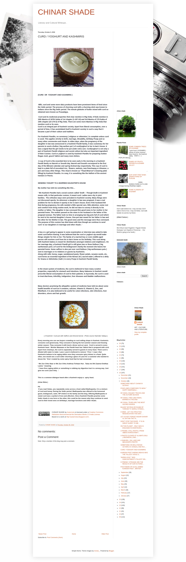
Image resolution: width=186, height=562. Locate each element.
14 (120, 502)
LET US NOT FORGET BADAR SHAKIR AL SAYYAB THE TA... (134, 417)
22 (120, 355)
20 (120, 361)
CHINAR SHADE (66, 12)
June (123, 481)
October (124, 381)
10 (120, 514)
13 (120, 505)
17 (120, 370)
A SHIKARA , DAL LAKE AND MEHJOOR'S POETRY (130, 441)
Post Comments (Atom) (55, 537)
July (122, 478)
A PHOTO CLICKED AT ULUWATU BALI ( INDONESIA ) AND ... (134, 436)
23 (120, 352)
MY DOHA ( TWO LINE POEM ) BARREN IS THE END (131, 398)
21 (120, 358)
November (124, 378)
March (123, 490)
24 (120, 349)
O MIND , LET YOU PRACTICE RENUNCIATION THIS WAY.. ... (132, 413)
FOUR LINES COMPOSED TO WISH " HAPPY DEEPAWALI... (133, 389)
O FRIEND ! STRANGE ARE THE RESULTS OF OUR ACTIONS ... (132, 463)
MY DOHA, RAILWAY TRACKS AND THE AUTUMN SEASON (132, 394)
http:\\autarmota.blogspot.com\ (77, 417)
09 (120, 517)
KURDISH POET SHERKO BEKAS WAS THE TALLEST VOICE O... (134, 453)
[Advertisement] (73, 514)
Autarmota (71, 412)
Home (74, 534)
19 (120, 364)
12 (120, 508)
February (124, 493)
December (124, 375)
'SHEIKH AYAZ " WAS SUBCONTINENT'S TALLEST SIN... (133, 458)
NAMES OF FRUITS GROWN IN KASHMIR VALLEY (136, 163)
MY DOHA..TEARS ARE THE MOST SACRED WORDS (132, 403)
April (122, 487)
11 (120, 511)
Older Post (105, 534)
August (123, 475)
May (122, 484)
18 (120, 367)
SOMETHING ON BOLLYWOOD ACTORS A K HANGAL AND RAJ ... (133, 446)
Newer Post (42, 534)
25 (120, 346)
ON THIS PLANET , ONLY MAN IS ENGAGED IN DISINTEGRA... (132, 427)
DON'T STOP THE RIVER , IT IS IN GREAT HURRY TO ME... (132, 422)
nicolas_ (97, 551)
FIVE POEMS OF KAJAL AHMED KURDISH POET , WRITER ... (131, 468)
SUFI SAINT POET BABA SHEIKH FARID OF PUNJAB (137, 176)
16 (120, 373)
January (124, 496)
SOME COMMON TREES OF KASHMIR (137, 147)
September (125, 472)
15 (120, 499)
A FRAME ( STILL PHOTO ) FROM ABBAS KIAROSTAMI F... (132, 432)
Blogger (111, 551)
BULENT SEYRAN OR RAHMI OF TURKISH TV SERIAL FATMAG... (132, 408)
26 (120, 343)
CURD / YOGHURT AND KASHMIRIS (133, 450)
